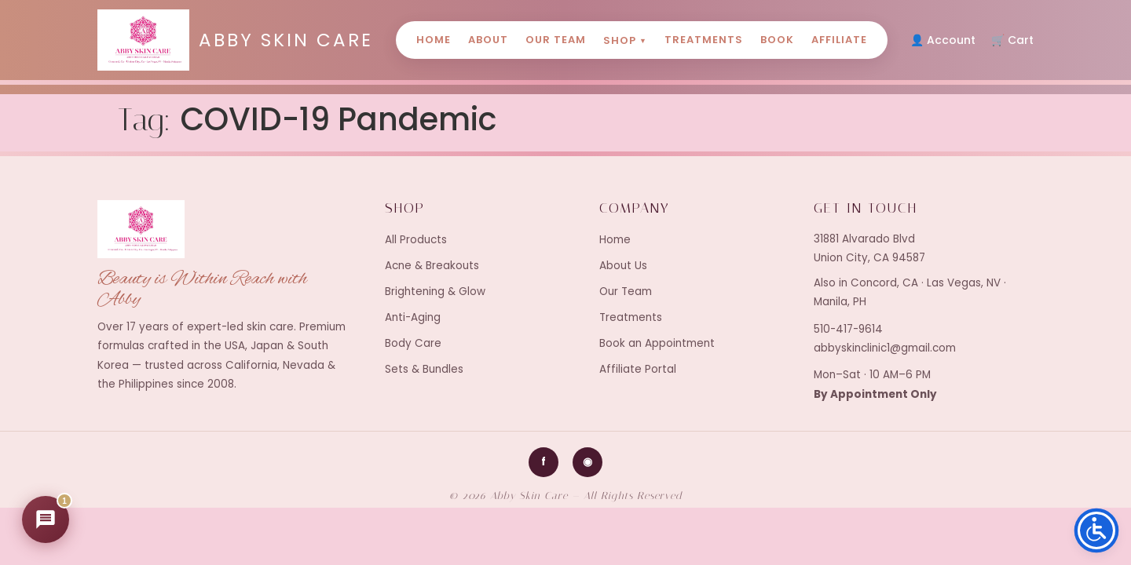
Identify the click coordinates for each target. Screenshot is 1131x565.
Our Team (555, 39)
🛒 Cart (1012, 40)
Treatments (703, 39)
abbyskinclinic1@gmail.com (885, 348)
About (488, 39)
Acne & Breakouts (432, 265)
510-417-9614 (848, 329)
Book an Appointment (657, 343)
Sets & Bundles (424, 369)
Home (433, 39)
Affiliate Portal (637, 369)
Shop (625, 40)
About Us (623, 265)
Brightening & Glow (435, 291)
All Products (416, 239)
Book (777, 39)
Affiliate (839, 39)
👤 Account (942, 40)
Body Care (413, 343)
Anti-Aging (413, 317)
